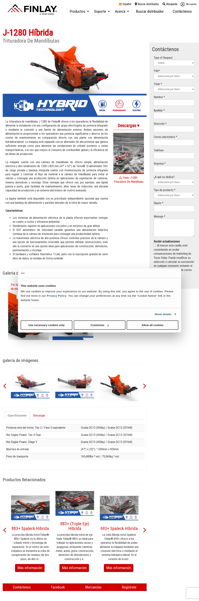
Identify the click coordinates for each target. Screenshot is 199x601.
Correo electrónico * (165, 137)
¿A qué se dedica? (164, 177)
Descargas (39, 415)
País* (157, 70)
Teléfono (159, 150)
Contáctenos (22, 587)
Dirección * (160, 123)
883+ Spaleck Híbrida (30, 528)
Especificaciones (17, 415)
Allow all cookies (152, 325)
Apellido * (159, 110)
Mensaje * (159, 216)
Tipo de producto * (164, 190)
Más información (31, 568)
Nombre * (159, 97)
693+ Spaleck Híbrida (119, 528)
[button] (4, 385)
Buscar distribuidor (147, 4)
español (125, 4)
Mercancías (93, 587)
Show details (163, 314)
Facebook (58, 587)
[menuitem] (79, 12)
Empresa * (160, 163)
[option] (30, 385)
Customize (100, 325)
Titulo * (158, 84)
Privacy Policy (57, 295)
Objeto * (158, 203)
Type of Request (163, 57)
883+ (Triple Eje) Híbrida (74, 526)
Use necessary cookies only (46, 325)
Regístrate (129, 587)
